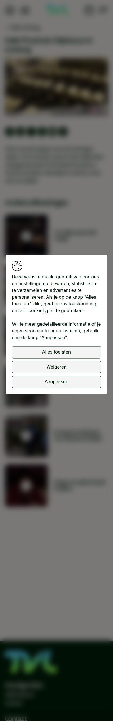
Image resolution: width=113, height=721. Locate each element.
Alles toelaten (56, 352)
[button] (57, 87)
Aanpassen (56, 381)
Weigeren (56, 366)
